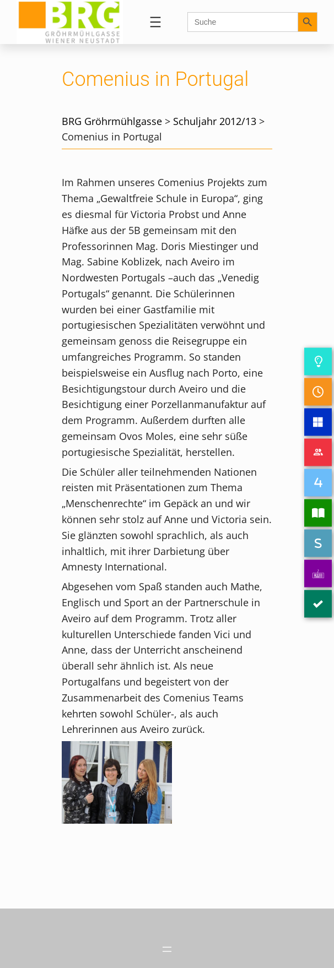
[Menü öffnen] (155, 22)
